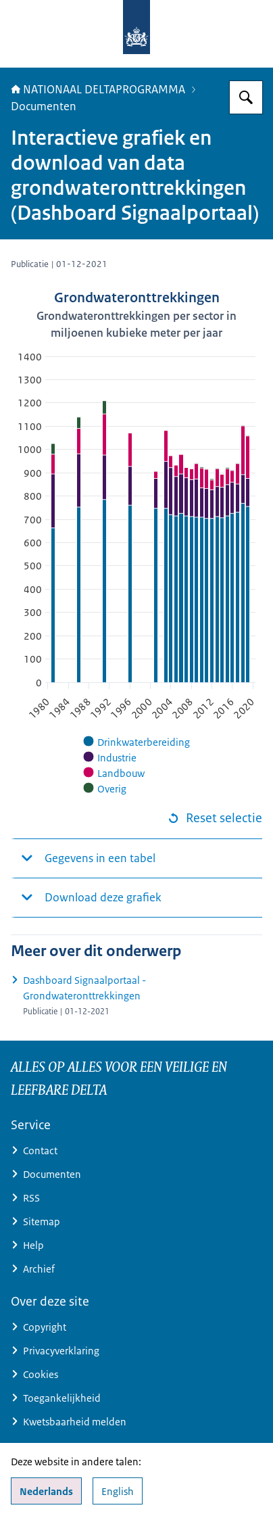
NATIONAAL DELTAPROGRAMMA (98, 89)
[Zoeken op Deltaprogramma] (246, 97)
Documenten (43, 106)
